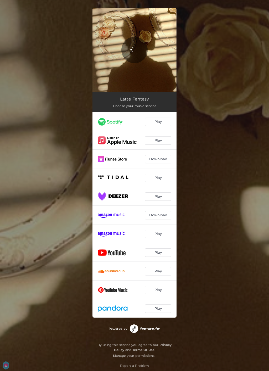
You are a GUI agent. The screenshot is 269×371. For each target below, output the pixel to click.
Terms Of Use (143, 350)
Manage (119, 356)
